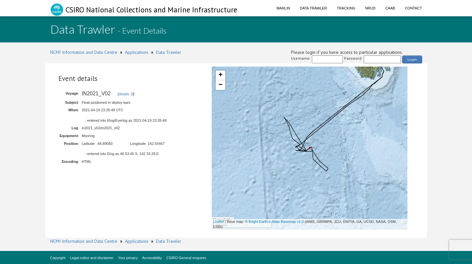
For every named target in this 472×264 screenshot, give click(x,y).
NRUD (370, 8)
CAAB (390, 8)
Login (412, 59)
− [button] (220, 85)
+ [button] (220, 75)
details (124, 94)
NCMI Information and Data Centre (83, 52)
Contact (413, 8)
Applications (136, 52)
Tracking (346, 8)
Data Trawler (313, 8)
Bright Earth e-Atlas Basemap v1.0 (276, 222)
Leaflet (218, 222)
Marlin (283, 8)
